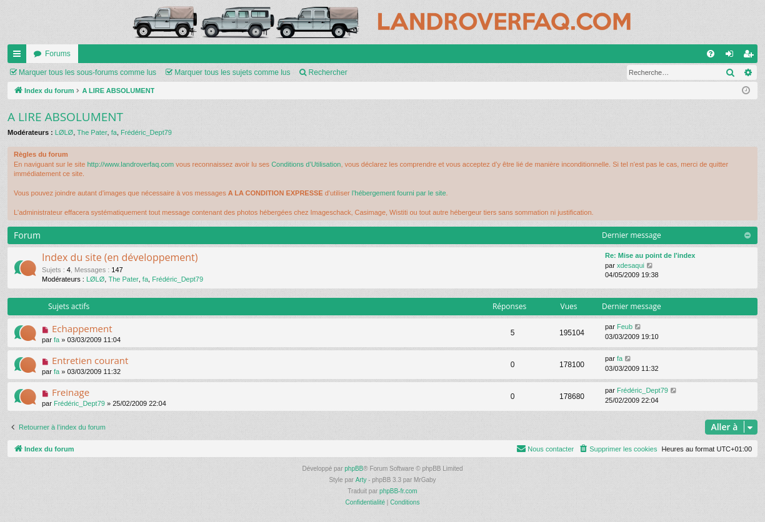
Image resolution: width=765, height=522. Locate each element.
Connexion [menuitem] (732, 56)
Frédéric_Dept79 (146, 132)
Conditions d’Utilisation (306, 164)
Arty (361, 479)
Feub (624, 326)
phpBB (353, 468)
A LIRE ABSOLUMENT (65, 117)
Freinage (70, 392)
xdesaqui (630, 265)
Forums (58, 53)
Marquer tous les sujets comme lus (232, 72)
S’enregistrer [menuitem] (751, 56)
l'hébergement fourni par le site (399, 193)
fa (114, 132)
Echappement (82, 328)
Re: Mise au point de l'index (650, 255)
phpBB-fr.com (398, 491)
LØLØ (64, 132)
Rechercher (328, 72)
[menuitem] (710, 53)
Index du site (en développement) (120, 257)
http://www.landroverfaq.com (130, 164)
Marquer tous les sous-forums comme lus (87, 72)
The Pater (92, 132)
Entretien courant (90, 360)
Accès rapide (19, 56)
